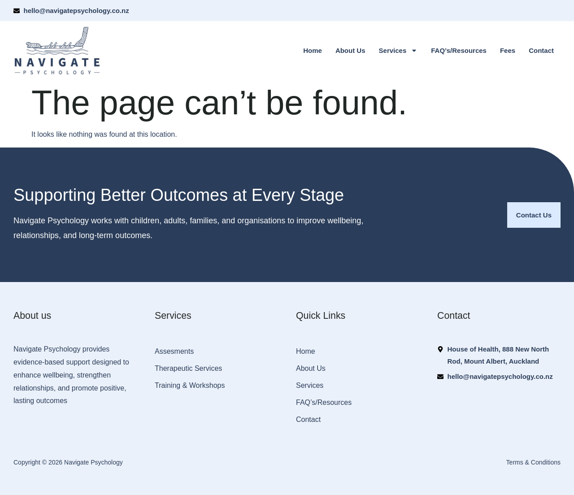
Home (312, 50)
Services (398, 50)
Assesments (174, 351)
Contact (541, 50)
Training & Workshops (190, 385)
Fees (507, 50)
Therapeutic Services (188, 368)
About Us (350, 50)
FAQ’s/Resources (459, 50)
